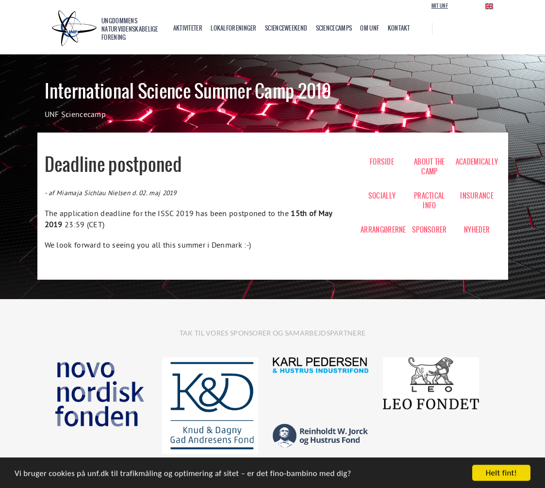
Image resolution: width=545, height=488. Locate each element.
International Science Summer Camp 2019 (188, 91)
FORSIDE (382, 161)
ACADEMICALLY (477, 161)
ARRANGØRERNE (382, 229)
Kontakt (399, 28)
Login (462, 5)
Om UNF (369, 28)
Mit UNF (439, 5)
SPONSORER (429, 229)
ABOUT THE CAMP (429, 166)
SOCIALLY (382, 195)
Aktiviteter (187, 28)
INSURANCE (477, 195)
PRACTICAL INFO (429, 200)
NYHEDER (477, 229)
